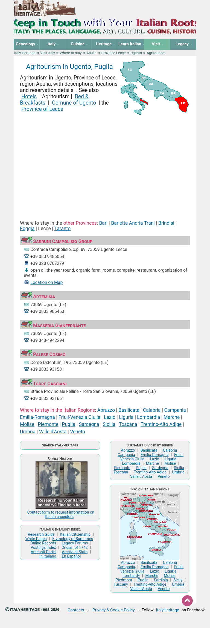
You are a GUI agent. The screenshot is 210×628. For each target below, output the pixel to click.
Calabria (152, 410)
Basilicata (128, 410)
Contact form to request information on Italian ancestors (60, 514)
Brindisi (166, 223)
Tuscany (121, 584)
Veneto (77, 431)
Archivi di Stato (75, 552)
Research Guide (41, 534)
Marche (172, 417)
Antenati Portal (43, 552)
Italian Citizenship (75, 534)
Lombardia (148, 417)
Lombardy (131, 575)
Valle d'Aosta (52, 431)
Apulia (91, 53)
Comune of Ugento (74, 103)
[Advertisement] (105, 163)
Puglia (68, 424)
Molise (27, 424)
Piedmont (124, 580)
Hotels (29, 96)
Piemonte (48, 424)
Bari (103, 223)
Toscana (128, 424)
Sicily (177, 580)
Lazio (109, 417)
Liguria (126, 417)
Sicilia (109, 424)
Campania (175, 410)
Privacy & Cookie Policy (113, 610)
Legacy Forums (75, 543)
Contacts (76, 610)
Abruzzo (106, 410)
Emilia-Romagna (37, 417)
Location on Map (46, 282)
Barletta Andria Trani (133, 223)
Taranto (62, 228)
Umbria (28, 431)
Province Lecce (113, 53)
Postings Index (43, 547)
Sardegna (89, 424)
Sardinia (161, 580)
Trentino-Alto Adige (161, 424)
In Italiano (47, 556)
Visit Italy (47, 53)
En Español (71, 556)
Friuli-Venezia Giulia (79, 417)
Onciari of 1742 (75, 547)
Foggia (27, 228)
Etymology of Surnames (72, 539)
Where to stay (71, 53)
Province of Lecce (42, 109)
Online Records (43, 543)
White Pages (35, 539)
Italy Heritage (25, 53)
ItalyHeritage (167, 610)
